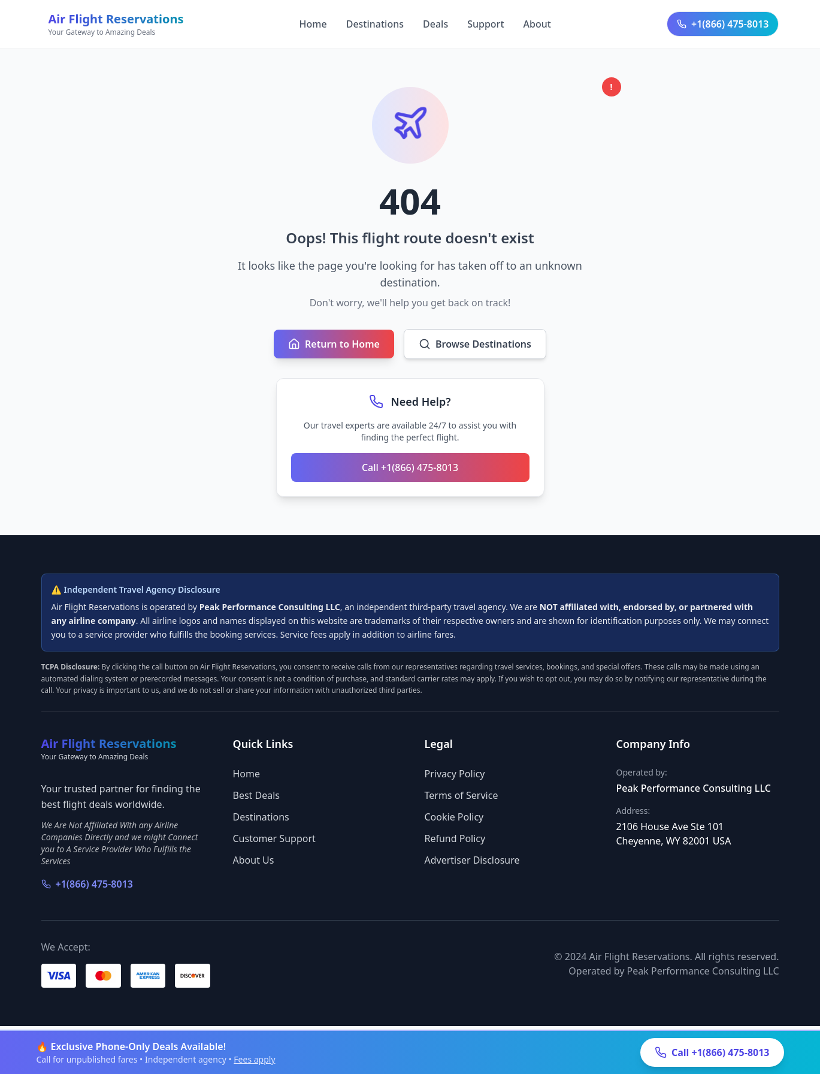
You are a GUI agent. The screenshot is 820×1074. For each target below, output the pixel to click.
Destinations (375, 24)
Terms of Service (461, 795)
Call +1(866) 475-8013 (410, 467)
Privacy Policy (455, 773)
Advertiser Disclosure (472, 860)
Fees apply (254, 1059)
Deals (435, 24)
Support (485, 24)
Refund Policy (455, 838)
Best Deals (256, 795)
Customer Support (274, 838)
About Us (253, 860)
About (537, 24)
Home (313, 24)
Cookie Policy (454, 816)
